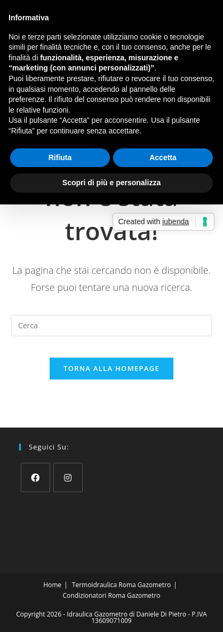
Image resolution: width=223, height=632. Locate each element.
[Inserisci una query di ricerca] (111, 325)
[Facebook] (35, 477)
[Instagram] (68, 477)
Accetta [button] (163, 157)
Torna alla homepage (111, 368)
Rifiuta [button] (60, 157)
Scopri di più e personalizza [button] (111, 182)
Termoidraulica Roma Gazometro (121, 584)
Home (52, 584)
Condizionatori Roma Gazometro (112, 595)
